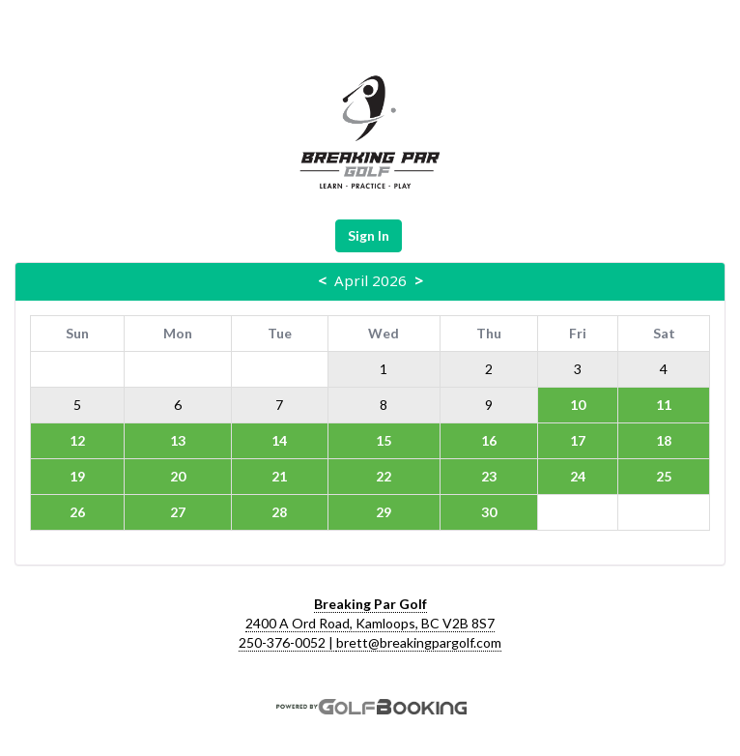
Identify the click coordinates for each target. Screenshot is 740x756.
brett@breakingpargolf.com (418, 642)
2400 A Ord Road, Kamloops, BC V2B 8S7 (370, 623)
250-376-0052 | (287, 642)
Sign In (368, 235)
